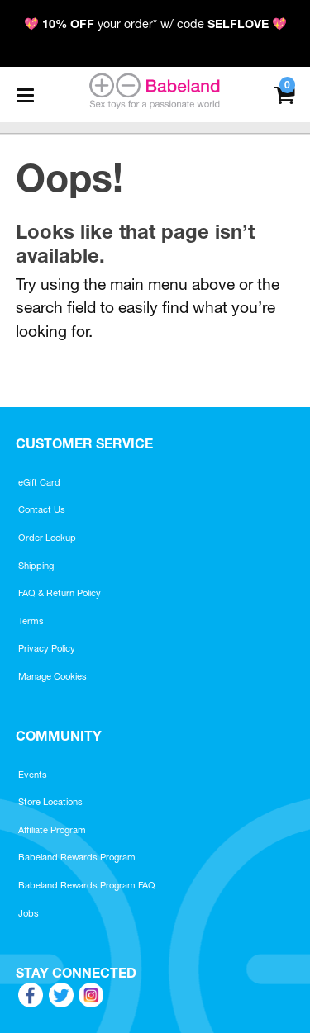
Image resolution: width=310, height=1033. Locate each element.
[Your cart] (284, 93)
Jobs (28, 913)
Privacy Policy (46, 648)
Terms (31, 621)
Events (32, 774)
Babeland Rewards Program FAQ (86, 885)
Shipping (36, 565)
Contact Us (41, 509)
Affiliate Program (52, 830)
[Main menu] (25, 95)
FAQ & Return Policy (59, 593)
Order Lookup (47, 537)
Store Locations (50, 802)
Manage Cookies (52, 676)
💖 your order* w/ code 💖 (155, 24)
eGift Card (39, 482)
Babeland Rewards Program (77, 857)
